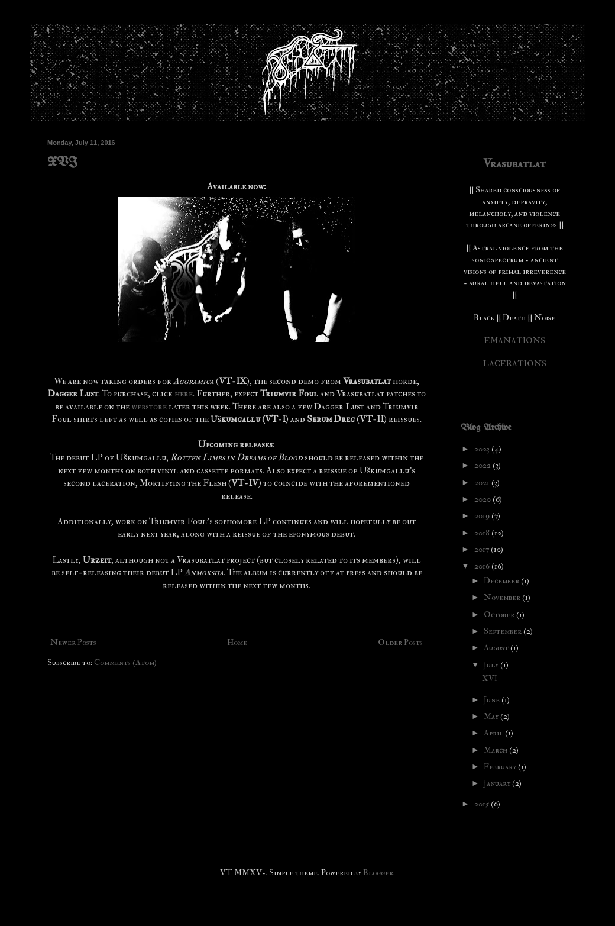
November (503, 597)
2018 (482, 533)
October (500, 614)
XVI (62, 163)
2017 (482, 549)
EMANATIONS (514, 340)
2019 (482, 516)
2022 (483, 465)
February (501, 767)
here (183, 393)
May (492, 716)
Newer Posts (73, 642)
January (498, 783)
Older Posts (400, 642)
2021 (482, 482)
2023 (482, 449)
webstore (150, 406)
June (492, 700)
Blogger (378, 872)
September (503, 631)
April (494, 733)
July (492, 665)
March (496, 750)
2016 (482, 566)
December (502, 581)
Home (237, 642)
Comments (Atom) (125, 662)
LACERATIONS (514, 364)
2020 (483, 499)
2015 (482, 804)
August (497, 648)
